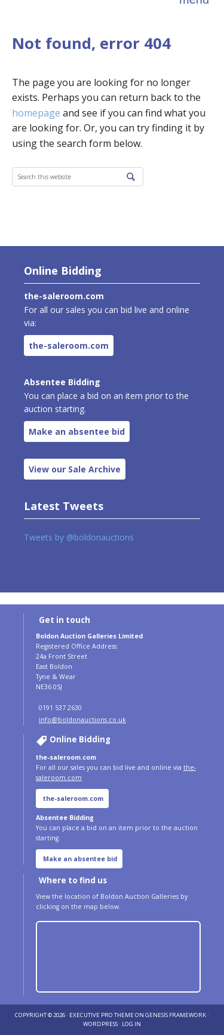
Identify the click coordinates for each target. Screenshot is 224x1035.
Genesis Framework (175, 1015)
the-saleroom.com (69, 345)
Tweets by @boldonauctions (79, 537)
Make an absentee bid (77, 431)
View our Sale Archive (75, 469)
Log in (131, 1024)
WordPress (100, 1024)
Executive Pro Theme (101, 1015)
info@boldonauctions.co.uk (82, 719)
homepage (36, 112)
